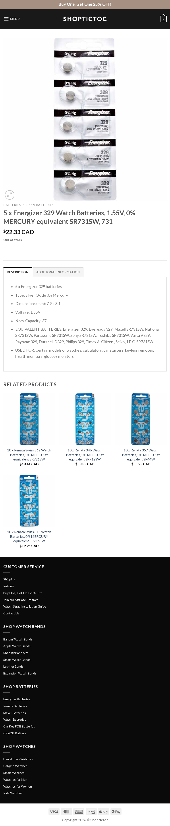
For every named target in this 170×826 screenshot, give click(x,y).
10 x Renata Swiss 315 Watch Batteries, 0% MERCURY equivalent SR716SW (29, 536)
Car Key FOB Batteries (19, 726)
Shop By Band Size (16, 653)
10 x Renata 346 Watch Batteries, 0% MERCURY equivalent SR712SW (85, 454)
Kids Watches (13, 793)
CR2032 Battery (14, 733)
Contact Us (11, 613)
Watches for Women (17, 786)
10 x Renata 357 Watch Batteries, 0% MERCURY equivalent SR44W (141, 454)
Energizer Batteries (16, 699)
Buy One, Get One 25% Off (22, 593)
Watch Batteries (14, 720)
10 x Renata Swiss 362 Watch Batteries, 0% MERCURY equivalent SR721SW (29, 454)
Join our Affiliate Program (20, 600)
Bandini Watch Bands (18, 639)
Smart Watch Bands (17, 660)
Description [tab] (18, 272)
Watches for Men (15, 780)
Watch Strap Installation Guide (24, 606)
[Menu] (11, 19)
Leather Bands (13, 666)
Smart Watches (14, 773)
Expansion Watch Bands (20, 673)
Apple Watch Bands (17, 646)
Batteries (12, 205)
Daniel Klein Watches (18, 759)
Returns (9, 586)
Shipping (9, 579)
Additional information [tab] (59, 272)
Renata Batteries (15, 706)
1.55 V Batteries (40, 205)
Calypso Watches (15, 766)
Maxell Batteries (14, 713)
